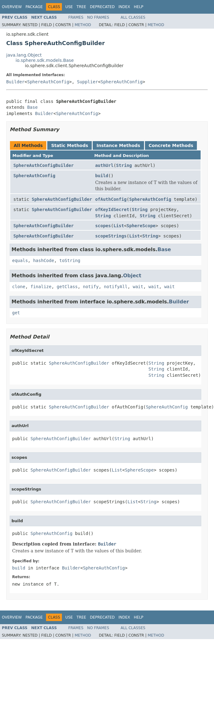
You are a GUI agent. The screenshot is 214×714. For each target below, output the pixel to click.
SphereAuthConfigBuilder (43, 165)
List (119, 225)
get (16, 312)
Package (34, 7)
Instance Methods (118, 145)
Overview (12, 7)
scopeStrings (111, 235)
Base (32, 107)
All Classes (133, 17)
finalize (40, 286)
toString (69, 260)
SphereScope (141, 225)
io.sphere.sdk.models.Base (45, 60)
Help (138, 7)
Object (132, 276)
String (124, 165)
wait (138, 286)
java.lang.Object (24, 55)
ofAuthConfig (111, 199)
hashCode (43, 260)
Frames (76, 17)
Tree (81, 7)
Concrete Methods (171, 145)
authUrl (104, 165)
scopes (103, 225)
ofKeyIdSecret (112, 209)
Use (69, 7)
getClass (67, 286)
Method (83, 25)
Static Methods (69, 145)
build (101, 175)
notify (91, 286)
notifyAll (116, 286)
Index (124, 7)
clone (18, 286)
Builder (15, 81)
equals (20, 260)
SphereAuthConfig (48, 81)
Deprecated (102, 7)
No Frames (98, 17)
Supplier (87, 81)
